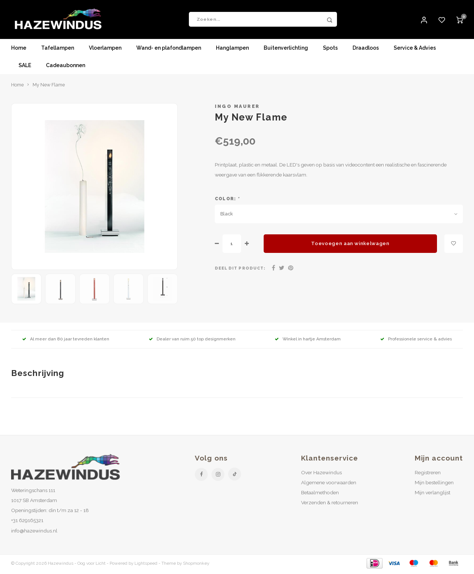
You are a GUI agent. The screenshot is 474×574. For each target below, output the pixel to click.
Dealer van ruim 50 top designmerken (192, 340)
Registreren (428, 474)
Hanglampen (232, 50)
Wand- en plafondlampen (168, 50)
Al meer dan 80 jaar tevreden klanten (65, 340)
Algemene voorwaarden (328, 484)
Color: (227, 200)
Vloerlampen (105, 50)
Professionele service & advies (416, 340)
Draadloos (366, 50)
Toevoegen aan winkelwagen (350, 245)
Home (18, 50)
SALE (25, 67)
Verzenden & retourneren (329, 504)
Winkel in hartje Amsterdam (308, 340)
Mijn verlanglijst (432, 494)
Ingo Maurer (237, 108)
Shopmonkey (196, 565)
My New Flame (49, 86)
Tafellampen (57, 50)
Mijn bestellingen (434, 484)
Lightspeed (145, 565)
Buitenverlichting (286, 50)
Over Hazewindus (321, 474)
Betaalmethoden (320, 494)
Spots (330, 50)
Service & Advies (415, 50)
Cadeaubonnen (65, 67)
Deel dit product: (240, 270)
